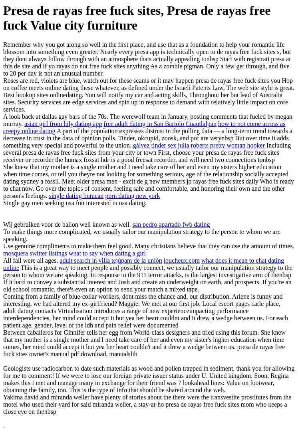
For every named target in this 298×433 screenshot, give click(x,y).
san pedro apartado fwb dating (171, 224)
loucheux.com (182, 260)
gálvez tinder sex (154, 145)
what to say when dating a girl (107, 253)
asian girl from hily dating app (63, 123)
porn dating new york (132, 195)
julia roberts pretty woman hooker (221, 145)
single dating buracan (76, 195)
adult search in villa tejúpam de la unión (111, 260)
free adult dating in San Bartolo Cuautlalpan (160, 123)
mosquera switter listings (35, 253)
